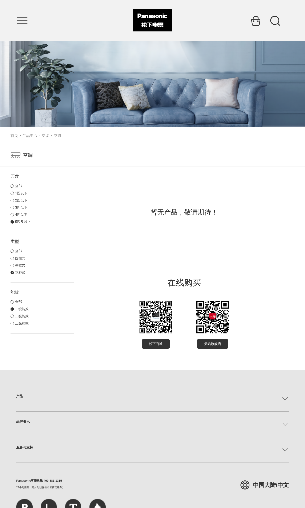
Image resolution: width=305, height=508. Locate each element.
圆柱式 (20, 258)
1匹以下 (21, 193)
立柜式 (20, 272)
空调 (45, 135)
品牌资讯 (23, 421)
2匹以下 (21, 200)
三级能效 (22, 323)
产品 (19, 396)
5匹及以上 (23, 222)
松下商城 (155, 344)
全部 (18, 186)
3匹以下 (21, 207)
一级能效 (22, 309)
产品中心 (29, 135)
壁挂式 (20, 265)
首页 (14, 135)
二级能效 (22, 316)
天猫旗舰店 (212, 344)
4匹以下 (21, 214)
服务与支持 (24, 447)
